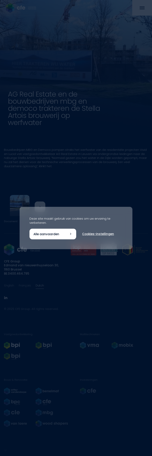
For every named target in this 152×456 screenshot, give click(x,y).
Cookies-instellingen (98, 234)
